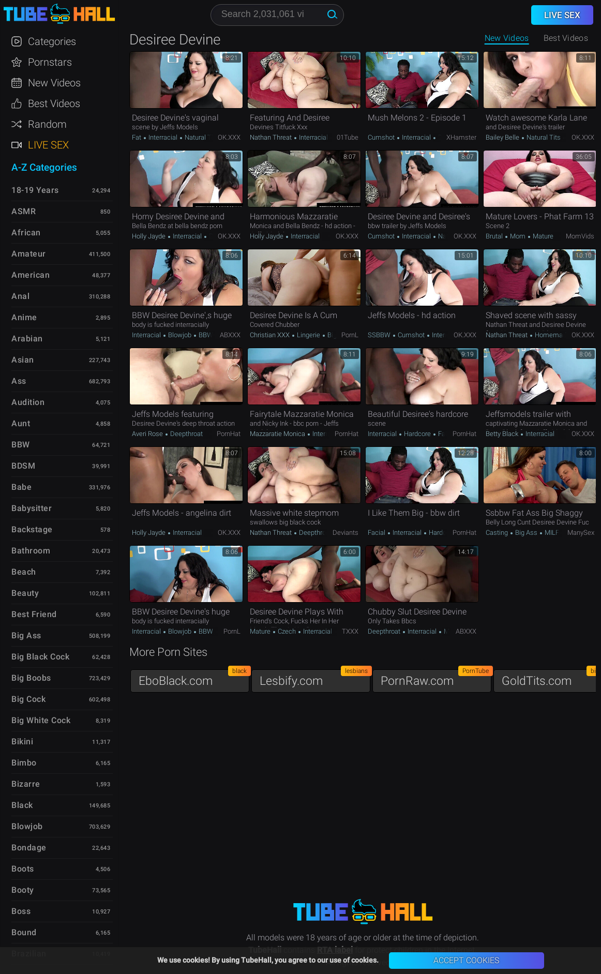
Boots (22, 869)
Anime (24, 317)
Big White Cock (40, 720)
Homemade (551, 335)
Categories (52, 41)
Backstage (32, 529)
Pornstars (50, 62)
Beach (23, 572)
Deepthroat (186, 434)
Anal (20, 296)
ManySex (580, 532)
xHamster (461, 137)
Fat (137, 137)
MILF (551, 532)
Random (47, 124)
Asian (22, 360)
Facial (377, 532)
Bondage (29, 847)
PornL (349, 335)
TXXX (350, 631)
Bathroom (30, 551)
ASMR (23, 211)
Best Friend (34, 614)
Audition (27, 402)
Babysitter (31, 508)
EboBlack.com (194, 678)
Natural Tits (201, 137)
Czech (286, 631)
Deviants (345, 532)
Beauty (25, 593)
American (30, 275)
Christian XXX (270, 335)
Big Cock (28, 699)
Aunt (20, 423)
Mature (542, 236)
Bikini (22, 741)
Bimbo (24, 763)
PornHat (229, 434)
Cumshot (382, 137)
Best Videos (54, 103)
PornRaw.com (436, 678)
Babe (21, 487)
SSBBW (380, 335)
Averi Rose (148, 434)
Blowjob (180, 335)
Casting (497, 532)
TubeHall (59, 14)
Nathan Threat (271, 137)
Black (22, 805)
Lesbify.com (315, 678)
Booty (22, 890)
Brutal (495, 236)
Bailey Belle (503, 137)
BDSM (23, 466)
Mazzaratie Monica (278, 434)
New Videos (507, 38)
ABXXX (230, 335)
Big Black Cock (40, 657)
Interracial (163, 137)
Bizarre (25, 784)
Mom (517, 236)
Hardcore (417, 434)
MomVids (580, 236)
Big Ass (338, 335)
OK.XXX (229, 137)
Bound (24, 932)
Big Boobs (31, 678)
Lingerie (308, 335)
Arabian (27, 338)
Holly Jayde (149, 236)
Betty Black (503, 434)
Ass (18, 381)
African (26, 232)
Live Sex (48, 145)
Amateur (28, 254)
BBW (205, 335)
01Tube (347, 137)
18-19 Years (35, 190)
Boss (21, 911)
